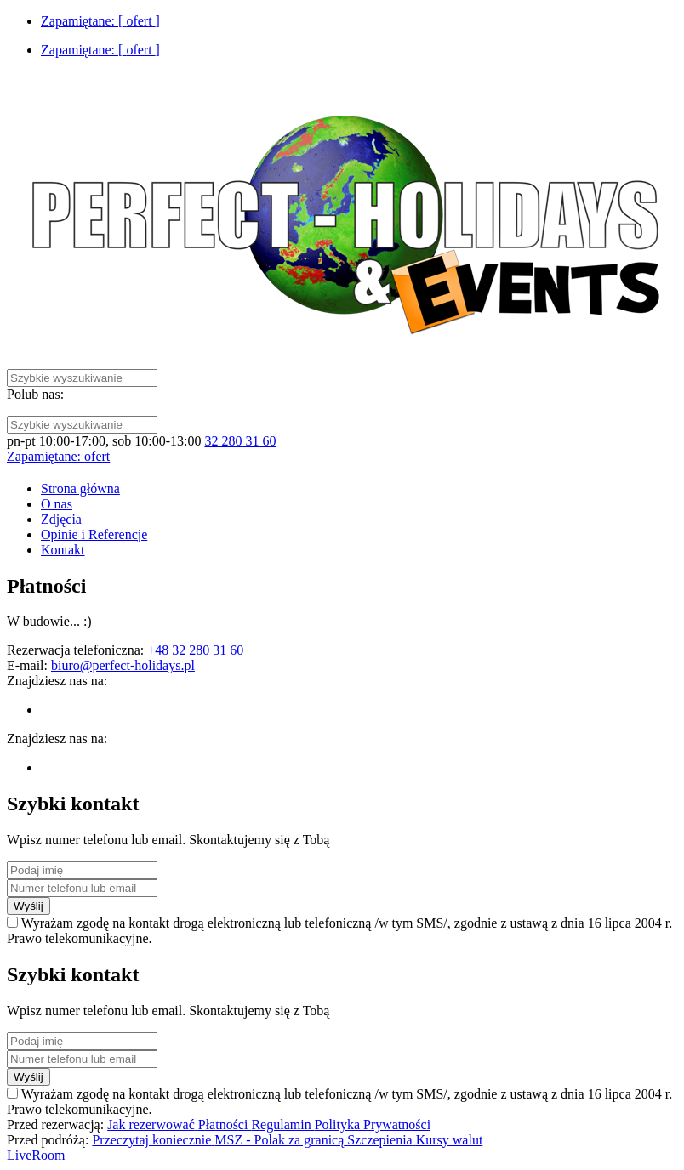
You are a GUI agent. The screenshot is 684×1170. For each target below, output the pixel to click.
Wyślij (28, 906)
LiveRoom (36, 1155)
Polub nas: (35, 394)
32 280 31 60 (240, 441)
